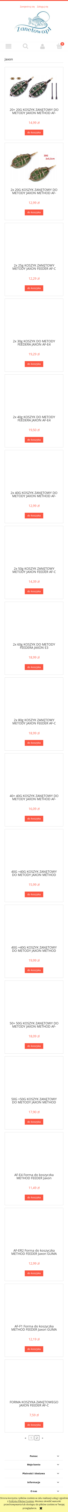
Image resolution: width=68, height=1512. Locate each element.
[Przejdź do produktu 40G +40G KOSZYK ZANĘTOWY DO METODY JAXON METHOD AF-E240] (34, 850)
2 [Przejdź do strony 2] (37, 1438)
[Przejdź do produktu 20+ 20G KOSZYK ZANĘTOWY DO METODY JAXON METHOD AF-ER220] (34, 88)
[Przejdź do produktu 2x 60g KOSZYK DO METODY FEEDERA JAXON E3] (34, 623)
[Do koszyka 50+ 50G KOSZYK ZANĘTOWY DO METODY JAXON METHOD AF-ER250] (34, 1046)
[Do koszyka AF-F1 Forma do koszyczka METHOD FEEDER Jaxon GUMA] (34, 1349)
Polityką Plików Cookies (21, 1501)
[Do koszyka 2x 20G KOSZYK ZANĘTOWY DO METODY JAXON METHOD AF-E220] (34, 212)
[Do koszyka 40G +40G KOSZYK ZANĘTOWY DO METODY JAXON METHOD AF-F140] (34, 970)
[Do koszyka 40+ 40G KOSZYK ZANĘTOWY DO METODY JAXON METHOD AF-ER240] (34, 819)
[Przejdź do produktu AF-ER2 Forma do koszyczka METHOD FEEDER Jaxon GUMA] (34, 1229)
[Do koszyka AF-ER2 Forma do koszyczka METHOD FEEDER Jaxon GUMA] (34, 1273)
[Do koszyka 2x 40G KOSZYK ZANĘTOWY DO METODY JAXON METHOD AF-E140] (34, 516)
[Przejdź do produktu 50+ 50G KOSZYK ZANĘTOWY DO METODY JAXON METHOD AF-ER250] (34, 1002)
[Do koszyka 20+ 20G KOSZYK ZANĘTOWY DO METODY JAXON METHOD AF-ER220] (34, 132)
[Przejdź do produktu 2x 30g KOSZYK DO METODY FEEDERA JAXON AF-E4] (34, 320)
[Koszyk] (59, 46)
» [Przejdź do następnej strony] (42, 1438)
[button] (8, 46)
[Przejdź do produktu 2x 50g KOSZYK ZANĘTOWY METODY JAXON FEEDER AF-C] (34, 547)
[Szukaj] (25, 46)
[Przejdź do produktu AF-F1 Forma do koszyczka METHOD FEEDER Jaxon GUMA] (34, 1305)
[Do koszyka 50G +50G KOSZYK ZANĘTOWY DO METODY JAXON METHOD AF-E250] (34, 1122)
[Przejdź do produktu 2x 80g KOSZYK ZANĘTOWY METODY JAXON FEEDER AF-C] (34, 699)
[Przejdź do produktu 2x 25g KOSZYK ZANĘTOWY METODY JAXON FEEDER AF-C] (34, 244)
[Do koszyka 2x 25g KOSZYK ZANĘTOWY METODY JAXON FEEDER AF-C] (34, 288)
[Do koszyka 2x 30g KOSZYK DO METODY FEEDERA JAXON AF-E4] (34, 364)
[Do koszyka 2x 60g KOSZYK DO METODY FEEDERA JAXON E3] (34, 667)
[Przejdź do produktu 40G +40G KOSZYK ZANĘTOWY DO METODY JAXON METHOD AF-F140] (34, 926)
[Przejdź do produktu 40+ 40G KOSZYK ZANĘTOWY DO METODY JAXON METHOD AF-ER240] (34, 775)
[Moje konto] (42, 46)
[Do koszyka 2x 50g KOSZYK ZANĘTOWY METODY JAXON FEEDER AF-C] (34, 591)
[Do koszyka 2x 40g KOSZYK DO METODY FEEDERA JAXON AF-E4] (34, 440)
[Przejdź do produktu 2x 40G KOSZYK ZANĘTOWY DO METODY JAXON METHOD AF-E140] (34, 472)
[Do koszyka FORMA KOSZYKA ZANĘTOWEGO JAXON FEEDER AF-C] (34, 1425)
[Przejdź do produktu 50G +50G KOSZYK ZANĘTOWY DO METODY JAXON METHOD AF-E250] (34, 1078)
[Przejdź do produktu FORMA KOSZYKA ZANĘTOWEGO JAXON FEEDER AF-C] (34, 1381)
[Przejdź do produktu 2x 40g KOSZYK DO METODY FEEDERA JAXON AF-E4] (34, 396)
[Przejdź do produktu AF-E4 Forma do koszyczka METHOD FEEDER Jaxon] (34, 1154)
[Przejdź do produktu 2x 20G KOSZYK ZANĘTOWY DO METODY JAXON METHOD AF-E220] (34, 166)
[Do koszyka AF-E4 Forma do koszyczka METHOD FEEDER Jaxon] (34, 1197)
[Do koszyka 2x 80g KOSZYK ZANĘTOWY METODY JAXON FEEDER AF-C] (34, 743)
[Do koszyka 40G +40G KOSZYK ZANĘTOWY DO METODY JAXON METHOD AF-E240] (34, 894)
